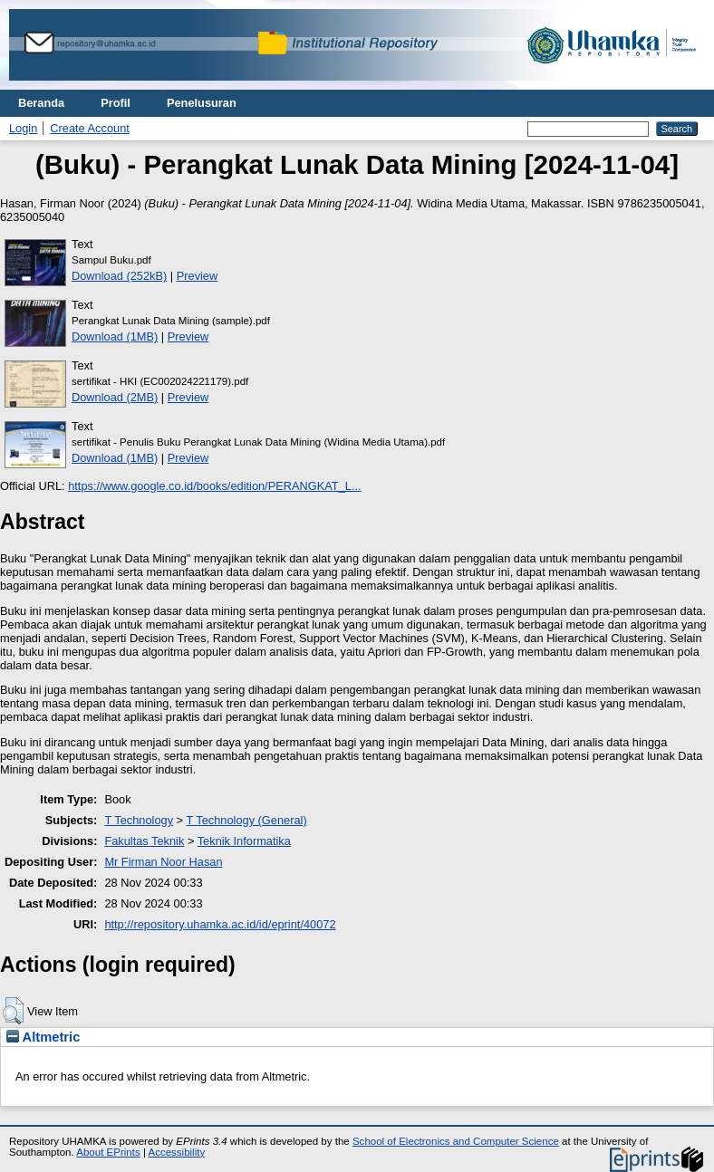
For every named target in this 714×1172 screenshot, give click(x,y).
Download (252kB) (119, 276)
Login (23, 128)
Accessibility (176, 1152)
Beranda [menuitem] (41, 103)
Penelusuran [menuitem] (201, 103)
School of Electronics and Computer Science (455, 1141)
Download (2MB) (115, 397)
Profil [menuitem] (115, 103)
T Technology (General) (246, 820)
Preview (197, 276)
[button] (13, 1010)
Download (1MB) (115, 336)
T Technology (138, 820)
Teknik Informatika (244, 841)
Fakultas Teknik (144, 841)
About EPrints (108, 1152)
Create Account (90, 128)
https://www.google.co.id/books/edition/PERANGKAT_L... (214, 486)
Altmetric (43, 1037)
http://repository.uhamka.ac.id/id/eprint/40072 (219, 924)
